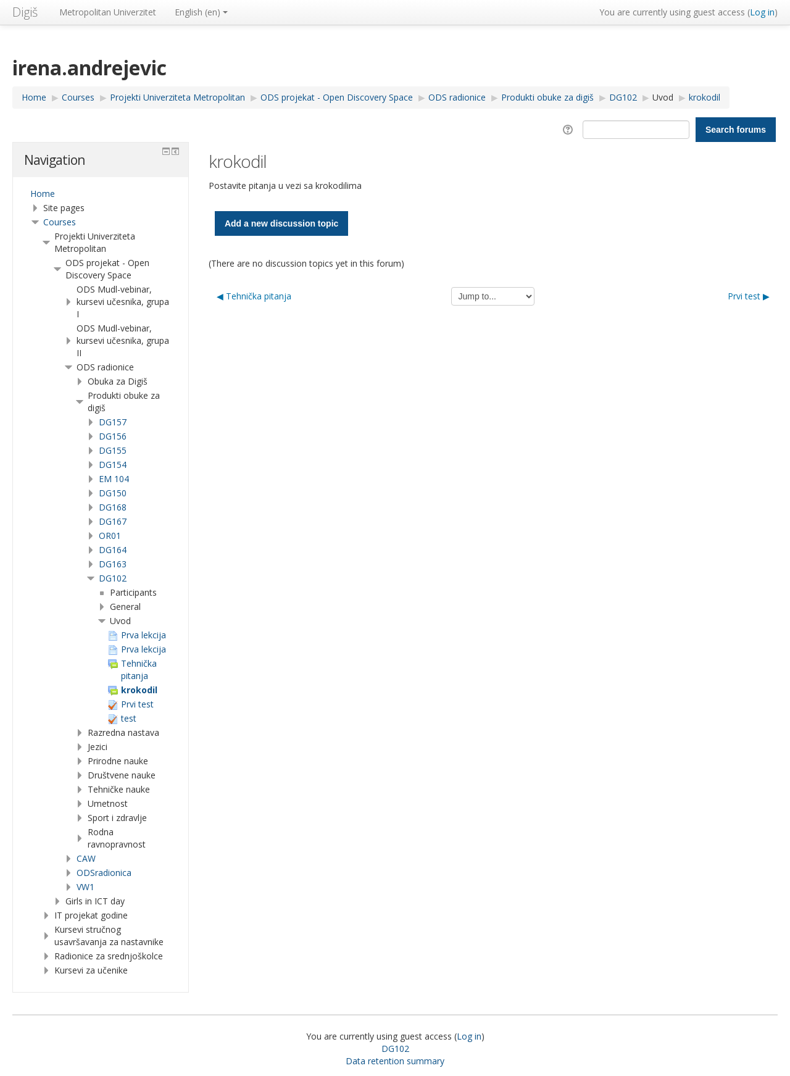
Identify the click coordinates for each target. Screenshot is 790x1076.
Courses (59, 222)
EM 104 (114, 479)
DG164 (113, 550)
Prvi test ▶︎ (749, 296)
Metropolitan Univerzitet (107, 12)
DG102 (113, 578)
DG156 (113, 436)
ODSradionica (104, 872)
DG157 (113, 422)
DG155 (113, 450)
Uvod (662, 97)
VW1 (85, 887)
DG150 (113, 493)
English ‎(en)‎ (201, 12)
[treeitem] (100, 194)
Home (42, 193)
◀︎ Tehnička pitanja (254, 296)
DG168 (113, 507)
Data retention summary (395, 1061)
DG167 (113, 521)
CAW (86, 858)
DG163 (113, 564)
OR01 (110, 535)
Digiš (25, 12)
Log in (762, 12)
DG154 (113, 464)
